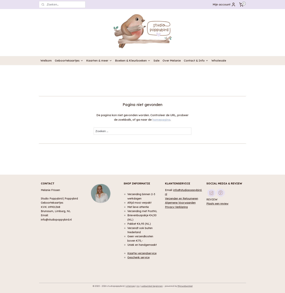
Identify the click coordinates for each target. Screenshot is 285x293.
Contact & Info (196, 60)
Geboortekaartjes (69, 60)
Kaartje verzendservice (142, 253)
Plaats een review (217, 203)
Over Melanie (172, 60)
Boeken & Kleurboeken (132, 60)
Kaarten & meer (99, 60)
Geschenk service (138, 257)
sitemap (130, 286)
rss (138, 286)
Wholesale (218, 60)
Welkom (46, 60)
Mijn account (224, 4)
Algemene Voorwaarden (180, 202)
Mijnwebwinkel (185, 286)
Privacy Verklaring (176, 207)
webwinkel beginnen (152, 286)
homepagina (161, 119)
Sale (157, 60)
